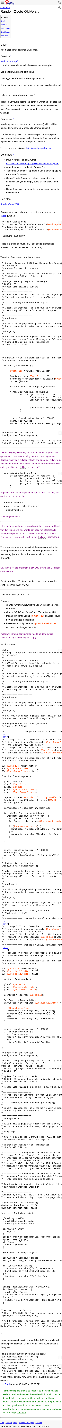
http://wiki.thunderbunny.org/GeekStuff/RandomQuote (32, 163)
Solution (4, 25)
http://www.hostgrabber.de (39, 148)
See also (4, 36)
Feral (7, 1383)
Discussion (5, 28)
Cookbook (5, 7)
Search (39, 1422)
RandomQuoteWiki (9, 204)
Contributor (5, 32)
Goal (3, 21)
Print (15, 1422)
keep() (3, 216)
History (9, 1422)
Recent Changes (26, 1422)
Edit (2, 1422)
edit (5, 733)
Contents (7, 18)
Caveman (21, 1412)
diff (5, 736)
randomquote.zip (8, 61)
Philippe (23, 467)
